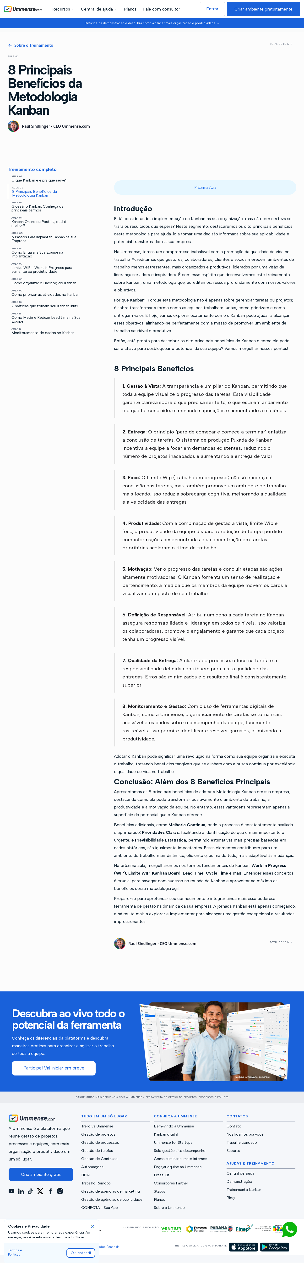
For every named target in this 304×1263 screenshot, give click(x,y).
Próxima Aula (205, 187)
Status (159, 1191)
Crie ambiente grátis (41, 1174)
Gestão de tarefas (97, 1151)
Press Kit (161, 1175)
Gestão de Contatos (99, 1159)
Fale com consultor (161, 8)
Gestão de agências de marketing (110, 1191)
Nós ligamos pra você (245, 1134)
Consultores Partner (171, 1183)
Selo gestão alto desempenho (180, 1151)
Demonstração (239, 1181)
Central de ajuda (240, 1173)
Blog (231, 1198)
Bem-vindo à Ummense (174, 1126)
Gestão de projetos (98, 1134)
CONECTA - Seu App (99, 1208)
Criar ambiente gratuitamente (263, 8)
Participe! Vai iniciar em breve (53, 1068)
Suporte (233, 1151)
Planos (130, 8)
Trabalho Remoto (96, 1183)
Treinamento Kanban (244, 1190)
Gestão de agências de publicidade (111, 1199)
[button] (63, 9)
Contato (234, 1126)
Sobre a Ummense (169, 1208)
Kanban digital (166, 1134)
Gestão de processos (100, 1142)
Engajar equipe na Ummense (178, 1167)
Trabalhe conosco (242, 1142)
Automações (92, 1167)
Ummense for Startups (173, 1142)
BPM (85, 1175)
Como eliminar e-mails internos (180, 1159)
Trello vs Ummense (97, 1126)
